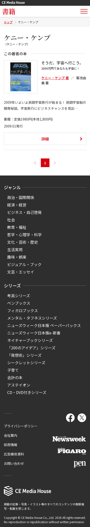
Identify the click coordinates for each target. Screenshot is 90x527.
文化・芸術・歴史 (22, 242)
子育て (13, 370)
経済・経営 (16, 205)
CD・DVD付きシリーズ (26, 392)
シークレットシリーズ (26, 362)
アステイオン (18, 385)
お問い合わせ (14, 463)
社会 (11, 220)
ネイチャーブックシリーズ (30, 340)
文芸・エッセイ (20, 272)
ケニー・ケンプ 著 (55, 77)
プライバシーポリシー (20, 426)
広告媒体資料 (14, 454)
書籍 (8, 11)
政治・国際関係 (20, 197)
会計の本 (15, 377)
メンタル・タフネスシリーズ (32, 318)
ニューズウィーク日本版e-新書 (33, 333)
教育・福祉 (16, 227)
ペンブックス (18, 303)
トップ (8, 22)
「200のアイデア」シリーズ (31, 348)
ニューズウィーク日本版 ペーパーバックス (44, 325)
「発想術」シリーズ (24, 355)
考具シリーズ (18, 295)
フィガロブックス (22, 310)
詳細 (45, 139)
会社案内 (10, 435)
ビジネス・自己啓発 (24, 212)
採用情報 (10, 444)
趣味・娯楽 (16, 257)
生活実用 (15, 249)
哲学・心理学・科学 (24, 234)
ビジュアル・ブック (24, 264)
